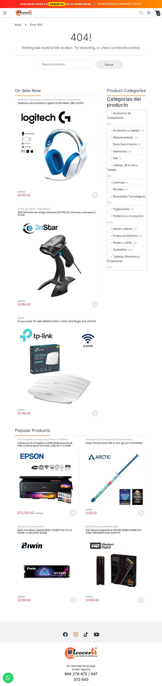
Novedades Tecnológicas (126, 196)
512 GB (21, 526)
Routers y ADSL (119, 242)
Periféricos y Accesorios (67, 99)
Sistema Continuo (58, 439)
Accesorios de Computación (119, 115)
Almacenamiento (120, 137)
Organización (44, 208)
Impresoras (117, 151)
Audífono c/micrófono (29, 99)
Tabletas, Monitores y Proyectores (123, 259)
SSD (116, 526)
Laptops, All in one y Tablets (122, 167)
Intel (112, 158)
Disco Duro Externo (122, 144)
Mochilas (115, 189)
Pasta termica (124, 439)
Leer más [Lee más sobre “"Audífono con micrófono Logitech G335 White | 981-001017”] (95, 195)
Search (141, 13)
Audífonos (47, 99)
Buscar (109, 64)
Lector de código (27, 208)
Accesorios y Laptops (123, 130)
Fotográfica (27, 439)
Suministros (117, 249)
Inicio (18, 24)
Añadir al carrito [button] (95, 304)
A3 (19, 439)
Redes (21, 318)
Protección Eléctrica (122, 235)
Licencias (115, 182)
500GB (89, 526)
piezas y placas (119, 228)
